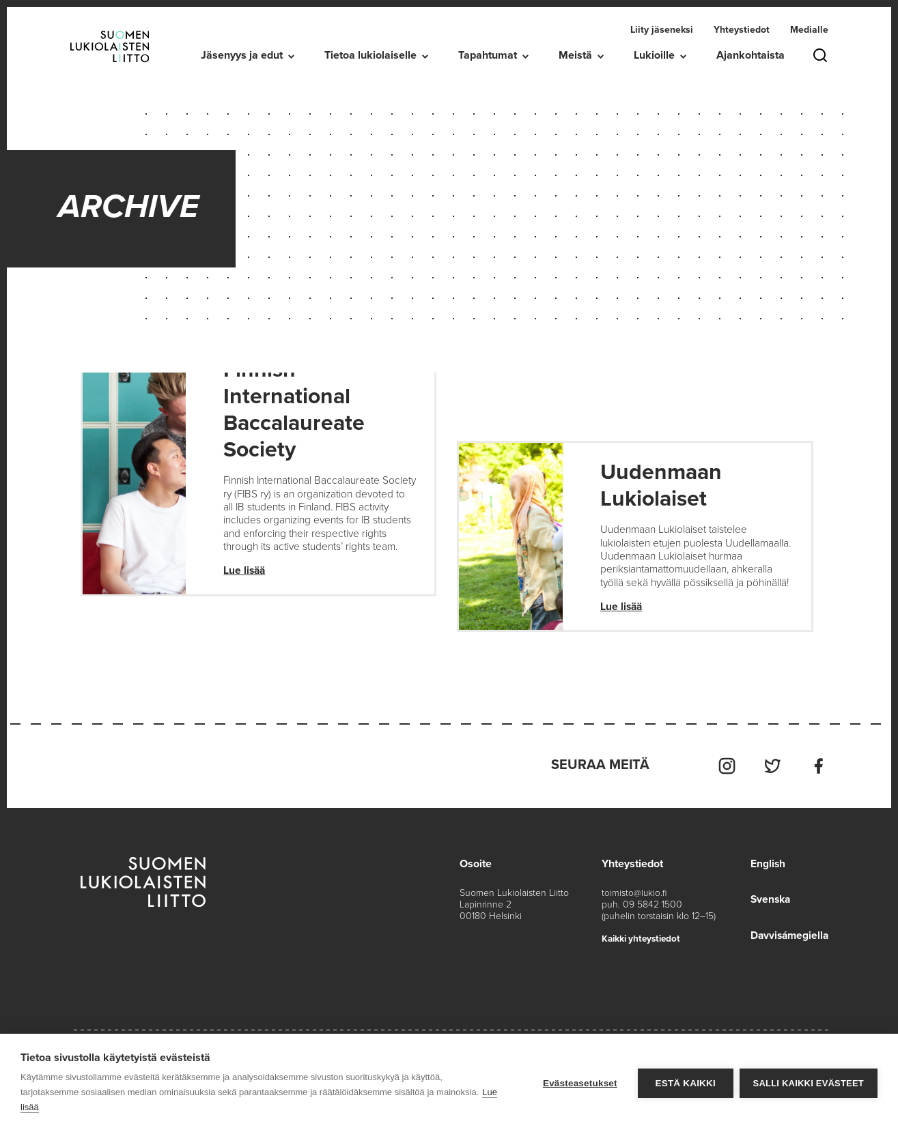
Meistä (575, 55)
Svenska (768, 913)
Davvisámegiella (787, 949)
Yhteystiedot (742, 29)
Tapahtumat (487, 55)
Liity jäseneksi (661, 29)
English (765, 878)
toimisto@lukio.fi (635, 907)
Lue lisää (245, 587)
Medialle (809, 29)
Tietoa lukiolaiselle (370, 55)
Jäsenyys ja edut (242, 55)
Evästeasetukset (579, 1083)
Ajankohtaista (750, 55)
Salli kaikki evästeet (808, 1083)
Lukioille (654, 55)
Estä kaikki (684, 1083)
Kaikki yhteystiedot (644, 953)
